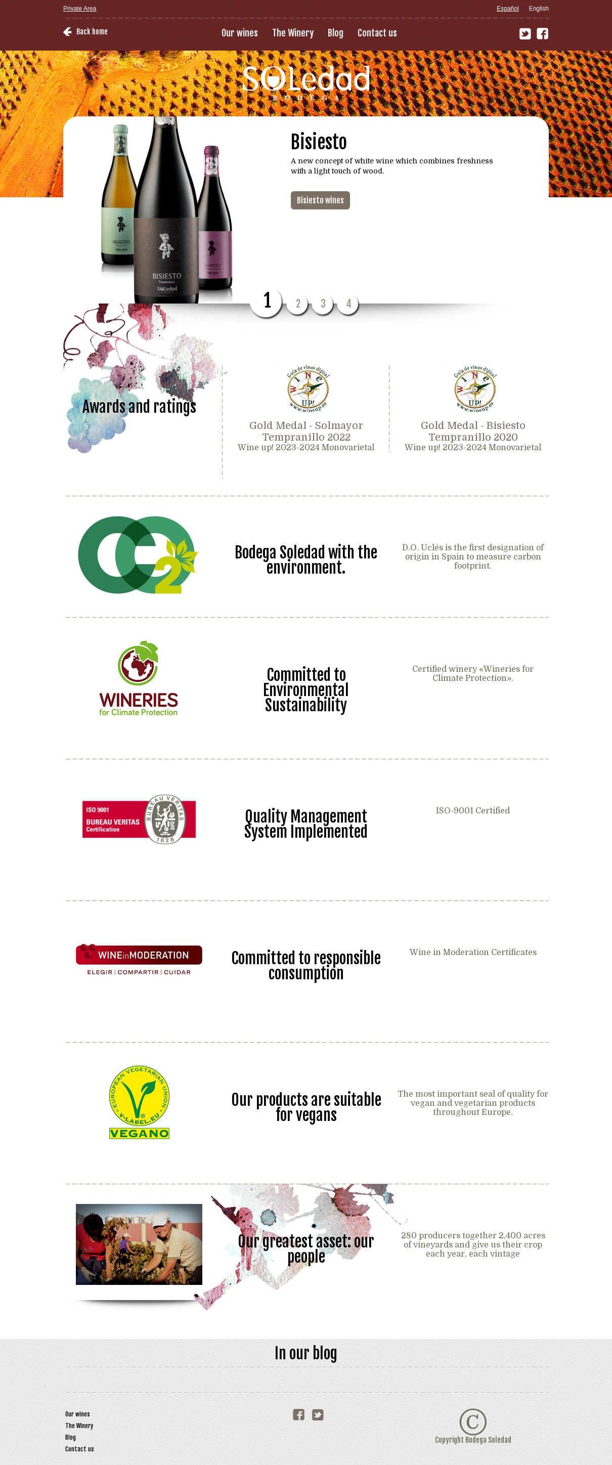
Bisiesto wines (320, 200)
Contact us (377, 32)
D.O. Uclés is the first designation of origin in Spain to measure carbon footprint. (473, 557)
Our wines (240, 32)
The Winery (293, 32)
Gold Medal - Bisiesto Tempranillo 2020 (473, 431)
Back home (92, 31)
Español (507, 8)
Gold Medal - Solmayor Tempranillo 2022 (306, 431)
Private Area (79, 8)
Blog (335, 32)
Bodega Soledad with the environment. (306, 559)
